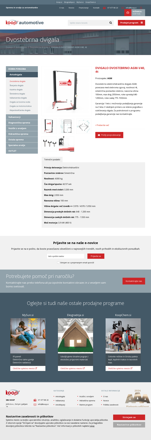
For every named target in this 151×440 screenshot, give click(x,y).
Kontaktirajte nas (134, 281)
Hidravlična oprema (18, 134)
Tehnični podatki (52, 159)
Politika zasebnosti (110, 405)
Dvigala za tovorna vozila (20, 102)
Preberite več (102, 125)
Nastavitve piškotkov (129, 424)
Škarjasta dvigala (16, 85)
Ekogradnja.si (69, 2)
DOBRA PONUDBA (17, 69)
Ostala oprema (16, 139)
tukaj (92, 426)
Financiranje (84, 8)
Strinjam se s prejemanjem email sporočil (77, 262)
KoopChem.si (91, 2)
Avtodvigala (21, 47)
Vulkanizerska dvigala (18, 98)
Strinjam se (129, 417)
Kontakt (96, 8)
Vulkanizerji (14, 117)
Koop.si (59, 2)
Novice (71, 8)
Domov (9, 47)
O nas (61, 8)
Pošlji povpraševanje (109, 135)
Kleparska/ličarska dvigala (20, 110)
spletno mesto (25, 368)
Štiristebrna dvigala (17, 93)
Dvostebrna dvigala (39, 47)
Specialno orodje (16, 145)
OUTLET (12, 151)
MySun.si (80, 2)
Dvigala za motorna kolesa (20, 106)
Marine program (86, 405)
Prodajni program (129, 22)
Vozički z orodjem (17, 128)
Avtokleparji (60, 405)
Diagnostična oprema (19, 122)
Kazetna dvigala (16, 89)
